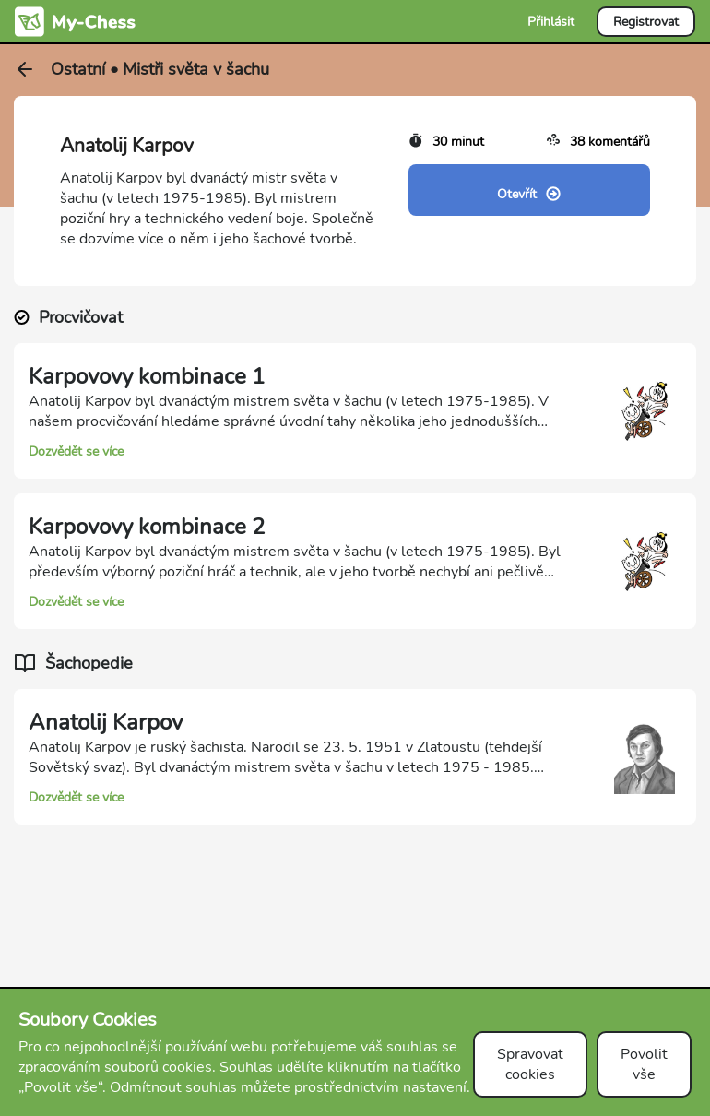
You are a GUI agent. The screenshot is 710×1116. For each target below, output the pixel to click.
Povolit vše (644, 1064)
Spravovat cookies (530, 1064)
